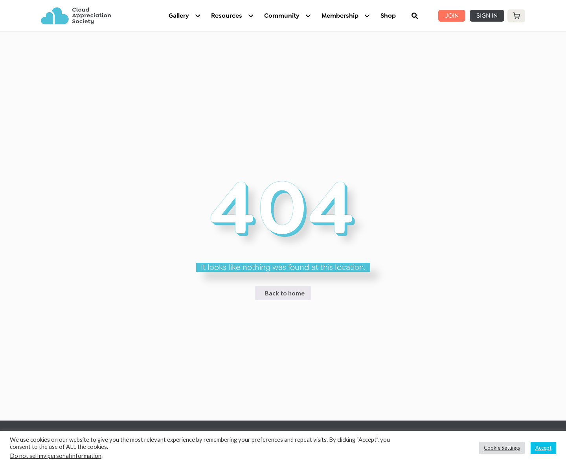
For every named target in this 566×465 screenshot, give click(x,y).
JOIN (452, 15)
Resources (226, 15)
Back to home (285, 293)
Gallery (179, 15)
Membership (340, 15)
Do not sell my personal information (55, 455)
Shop (388, 15)
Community (282, 15)
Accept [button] (543, 448)
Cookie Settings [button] (502, 448)
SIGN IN (487, 15)
